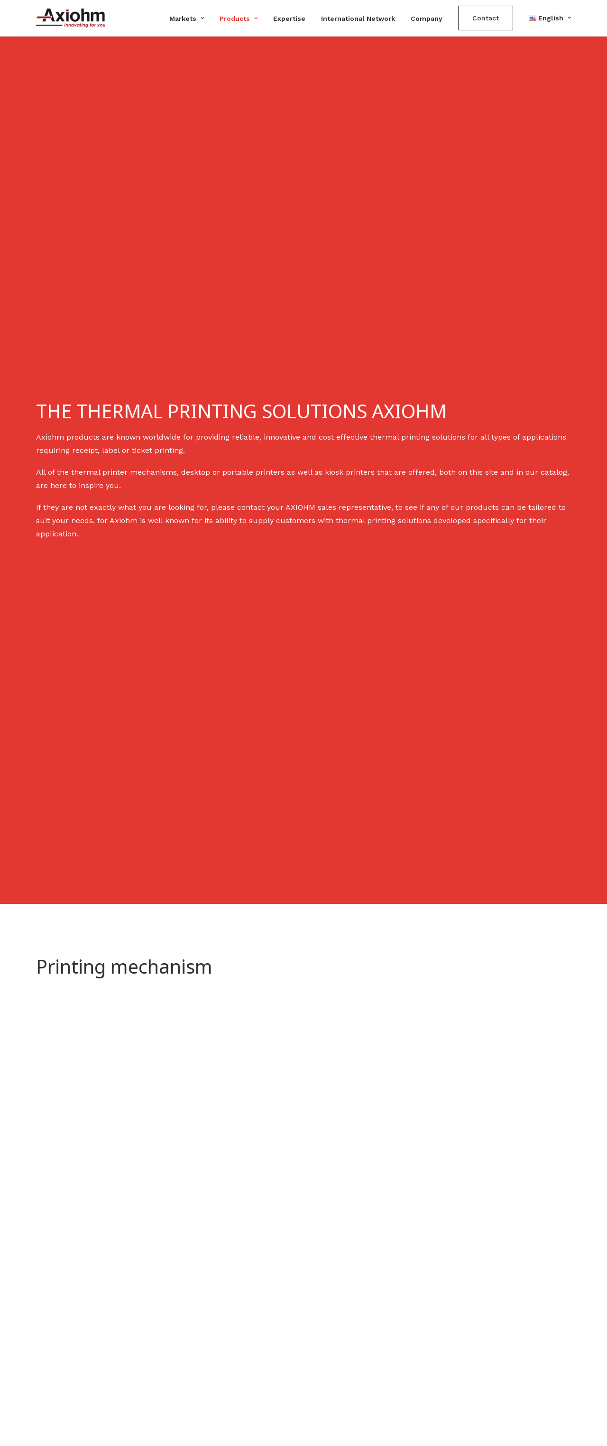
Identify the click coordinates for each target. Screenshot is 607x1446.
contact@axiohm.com (76, 1333)
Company (426, 18)
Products (239, 18)
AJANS (362, 1405)
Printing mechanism (211, 1293)
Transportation (339, 1359)
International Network (358, 18)
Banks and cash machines (359, 1293)
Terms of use (474, 1333)
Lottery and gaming (347, 1320)
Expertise (289, 18)
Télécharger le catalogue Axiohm (510, 1306)
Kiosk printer (197, 1306)
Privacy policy (475, 1346)
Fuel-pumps (334, 1333)
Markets (186, 18)
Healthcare (332, 1346)
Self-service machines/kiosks (365, 1306)
